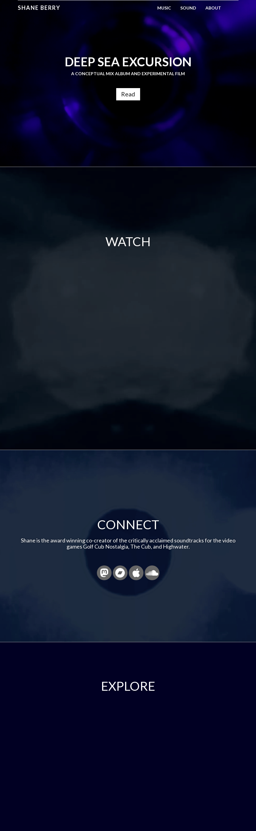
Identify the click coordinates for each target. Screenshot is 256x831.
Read (128, 94)
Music (164, 7)
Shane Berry (39, 7)
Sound (188, 7)
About (213, 7)
